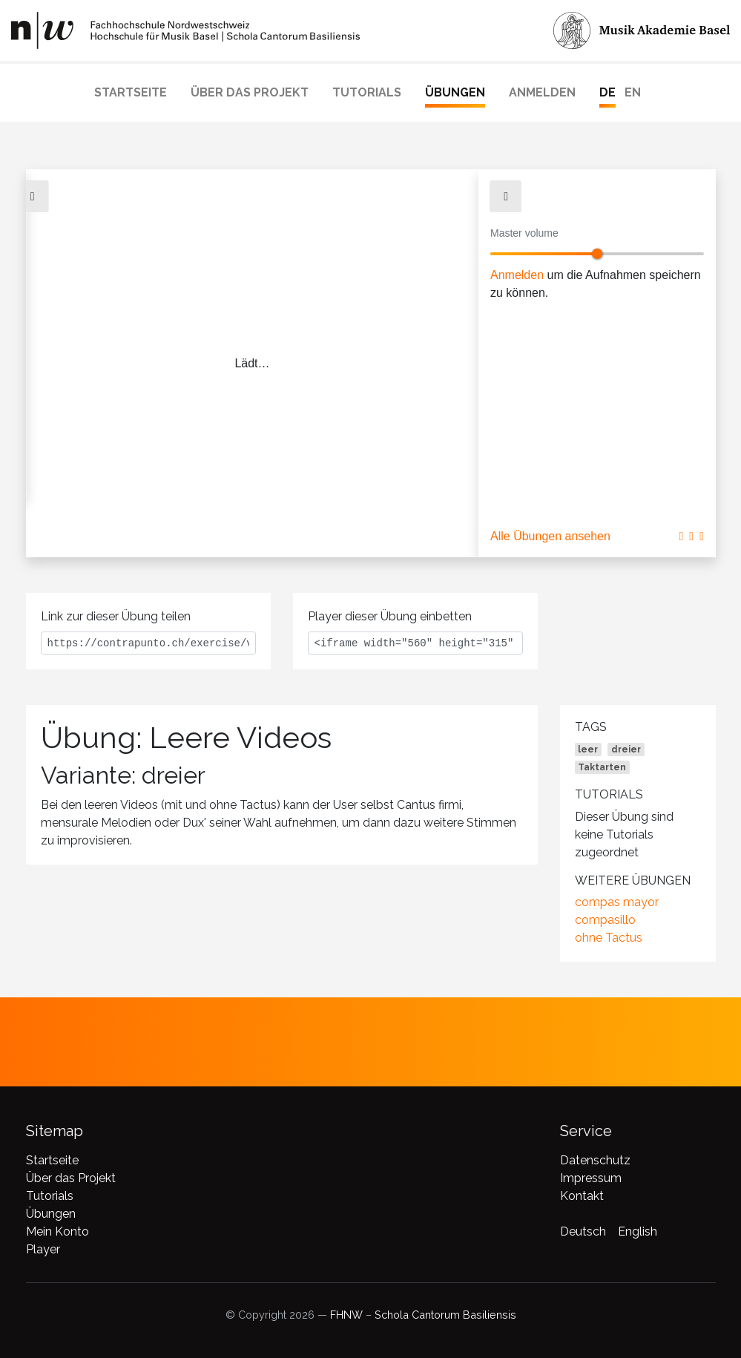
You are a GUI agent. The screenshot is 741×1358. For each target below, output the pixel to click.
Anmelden (542, 92)
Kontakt (582, 1196)
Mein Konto (57, 1231)
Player (43, 1249)
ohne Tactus (608, 938)
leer (588, 749)
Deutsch (583, 1231)
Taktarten (602, 767)
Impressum (591, 1178)
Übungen (455, 92)
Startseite (130, 92)
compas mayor (617, 902)
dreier (626, 749)
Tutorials (366, 92)
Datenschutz (595, 1160)
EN (633, 92)
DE (607, 92)
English (637, 1231)
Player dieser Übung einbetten (390, 616)
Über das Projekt (250, 92)
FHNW (346, 1314)
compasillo (605, 920)
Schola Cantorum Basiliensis (445, 1314)
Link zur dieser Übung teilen (116, 616)
